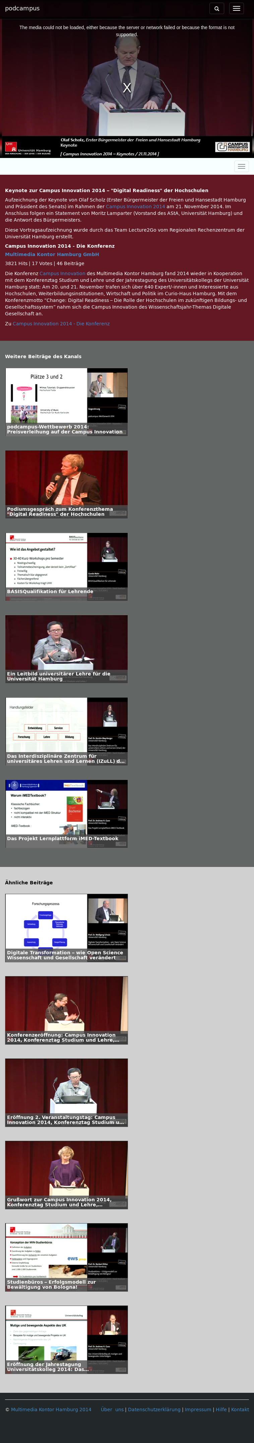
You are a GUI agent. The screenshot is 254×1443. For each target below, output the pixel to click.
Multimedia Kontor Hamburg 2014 (51, 1410)
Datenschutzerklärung (154, 1410)
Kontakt (240, 1410)
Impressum (198, 1410)
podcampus (22, 8)
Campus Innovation (62, 273)
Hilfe (221, 1410)
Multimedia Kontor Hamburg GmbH (52, 254)
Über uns (112, 1410)
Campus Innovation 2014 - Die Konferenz (61, 324)
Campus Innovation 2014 (135, 207)
